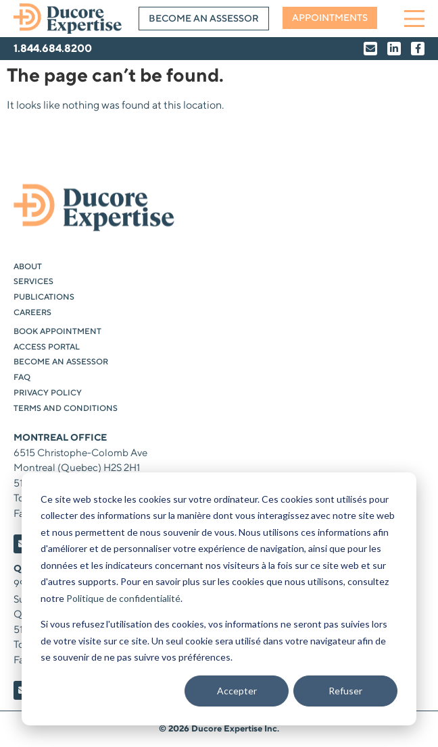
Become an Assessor (204, 19)
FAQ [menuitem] (22, 377)
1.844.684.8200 (53, 48)
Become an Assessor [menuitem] (61, 362)
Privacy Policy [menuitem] (48, 393)
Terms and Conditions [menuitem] (66, 409)
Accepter (237, 690)
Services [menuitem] (33, 282)
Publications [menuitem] (44, 297)
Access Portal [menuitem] (47, 347)
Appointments (330, 18)
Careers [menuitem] (32, 313)
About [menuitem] (28, 267)
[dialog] (219, 598)
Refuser (345, 690)
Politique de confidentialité (123, 598)
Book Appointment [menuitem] (57, 332)
